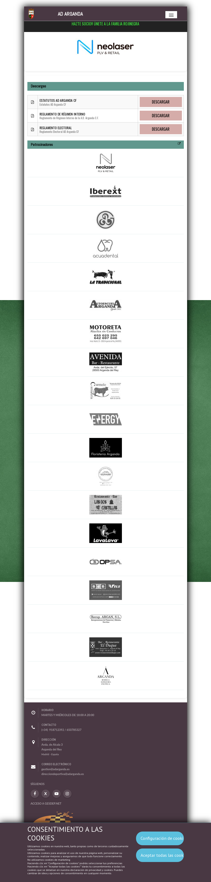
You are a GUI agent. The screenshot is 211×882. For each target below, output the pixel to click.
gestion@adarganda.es (56, 769)
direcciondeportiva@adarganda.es (63, 774)
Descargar (160, 102)
